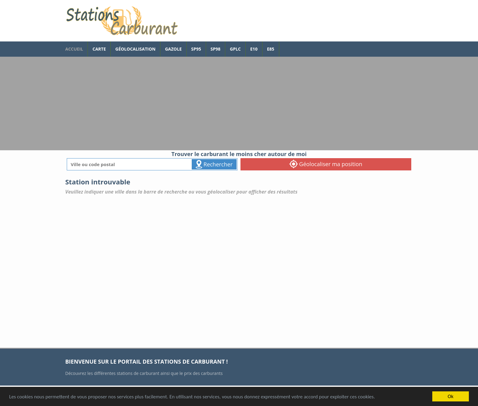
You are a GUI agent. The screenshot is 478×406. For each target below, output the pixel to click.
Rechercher (214, 164)
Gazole (173, 49)
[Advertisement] (239, 104)
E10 (254, 49)
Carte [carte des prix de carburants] (99, 49)
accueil (74, 49)
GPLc (235, 49)
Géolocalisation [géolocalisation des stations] (135, 49)
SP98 (216, 49)
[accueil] (121, 20)
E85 (270, 49)
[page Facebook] (283, 46)
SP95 (196, 49)
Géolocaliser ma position (325, 164)
